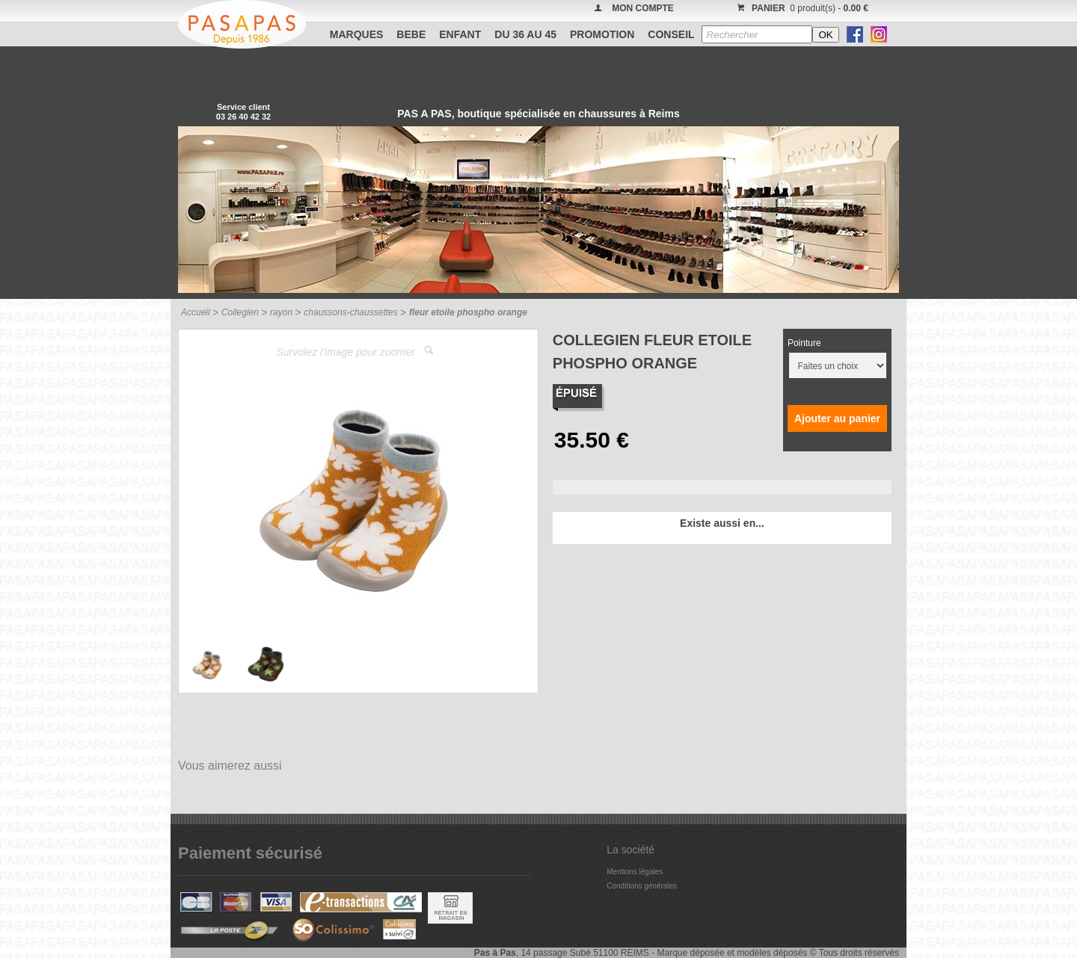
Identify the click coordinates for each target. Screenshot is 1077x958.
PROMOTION (602, 34)
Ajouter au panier (837, 418)
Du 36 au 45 (525, 34)
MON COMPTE (643, 8)
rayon (281, 312)
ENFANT (460, 34)
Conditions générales (642, 886)
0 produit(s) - (800, 8)
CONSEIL (671, 34)
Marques (357, 34)
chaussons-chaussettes (350, 312)
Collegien (240, 312)
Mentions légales (635, 872)
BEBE (411, 34)
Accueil (195, 312)
